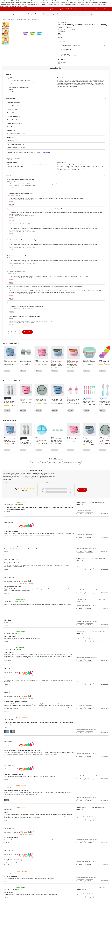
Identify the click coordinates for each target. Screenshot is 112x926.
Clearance (20, 4)
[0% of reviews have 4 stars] (56, 488)
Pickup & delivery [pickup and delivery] (33, 14)
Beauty (95, 0)
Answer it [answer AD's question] (11, 268)
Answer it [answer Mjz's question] (11, 189)
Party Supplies (73, 2)
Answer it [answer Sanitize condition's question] (11, 204)
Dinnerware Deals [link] (68, 462)
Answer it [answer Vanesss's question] (11, 282)
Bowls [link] (60, 462)
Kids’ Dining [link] (44, 462)
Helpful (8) (21, 277)
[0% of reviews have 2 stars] (56, 491)
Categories (14, 14)
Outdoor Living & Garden (62, 0)
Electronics (32, 2)
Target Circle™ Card (64, 9)
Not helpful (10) (28, 247)
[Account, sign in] (99, 14)
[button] (62, 31)
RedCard (11, 6)
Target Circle (17, 6)
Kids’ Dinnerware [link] (35, 462)
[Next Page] (109, 359)
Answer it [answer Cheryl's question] (11, 312)
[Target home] (5, 14)
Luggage (13, 2)
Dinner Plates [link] (77, 462)
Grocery (76, 0)
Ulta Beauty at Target (96, 2)
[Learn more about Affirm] (83, 55)
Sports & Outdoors (21, 2)
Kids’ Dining (27, 19)
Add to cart (62, 41)
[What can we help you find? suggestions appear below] (67, 14)
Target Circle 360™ (76, 9)
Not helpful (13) (28, 263)
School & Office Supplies (62, 2)
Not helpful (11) (28, 231)
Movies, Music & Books (49, 2)
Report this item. (46, 152)
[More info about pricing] (93, 34)
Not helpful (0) (28, 185)
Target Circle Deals (76, 4)
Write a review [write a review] (82, 490)
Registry (7, 6)
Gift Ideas (79, 2)
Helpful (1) (21, 263)
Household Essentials (84, 0)
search (91, 14)
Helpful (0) (22, 185)
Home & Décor (42, 0)
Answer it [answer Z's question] (11, 327)
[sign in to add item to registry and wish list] (106, 46)
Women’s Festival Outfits (58, 4)
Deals (15, 4)
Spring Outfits (37, 4)
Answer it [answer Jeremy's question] (11, 220)
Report (33, 185)
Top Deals (68, 4)
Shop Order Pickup (92, 4)
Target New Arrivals (5, 0)
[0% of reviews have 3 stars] (56, 489)
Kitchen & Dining (50, 0)
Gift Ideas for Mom (16, 0)
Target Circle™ (52, 9)
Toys (27, 2)
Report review (104, 513)
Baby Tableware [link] (52, 462)
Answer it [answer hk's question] (11, 236)
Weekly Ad (84, 4)
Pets (89, 2)
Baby (91, 0)
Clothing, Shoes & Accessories (29, 0)
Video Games (39, 2)
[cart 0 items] (107, 14)
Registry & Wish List (88, 9)
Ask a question (27, 332)
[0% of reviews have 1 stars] (56, 492)
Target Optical (10, 4)
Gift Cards (85, 2)
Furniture (71, 0)
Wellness (8, 2)
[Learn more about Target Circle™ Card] (83, 50)
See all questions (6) (14, 332)
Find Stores (24, 6)
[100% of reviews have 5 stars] (56, 487)
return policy (64, 169)
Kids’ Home (19, 19)
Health (4, 2)
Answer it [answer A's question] (11, 298)
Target (4, 19)
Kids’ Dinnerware (36, 19)
